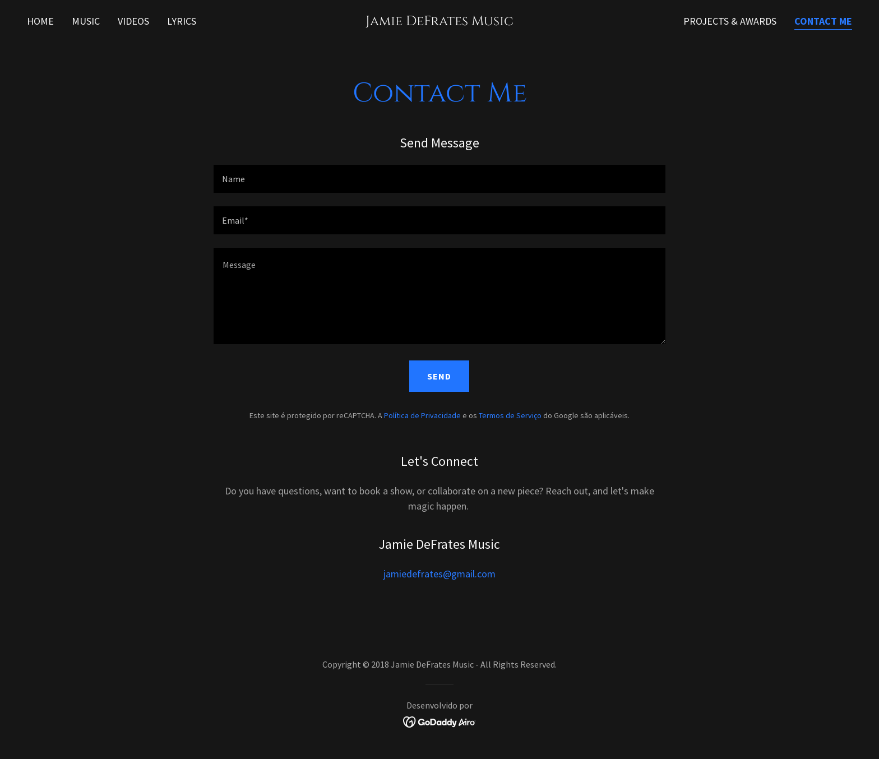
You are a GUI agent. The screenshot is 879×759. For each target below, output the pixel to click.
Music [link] (86, 21)
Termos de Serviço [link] (510, 415)
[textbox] (439, 179)
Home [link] (40, 21)
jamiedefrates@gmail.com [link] (439, 573)
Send (439, 376)
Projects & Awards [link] (729, 21)
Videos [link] (133, 21)
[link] (439, 21)
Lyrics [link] (181, 21)
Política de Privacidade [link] (422, 415)
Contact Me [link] (823, 21)
